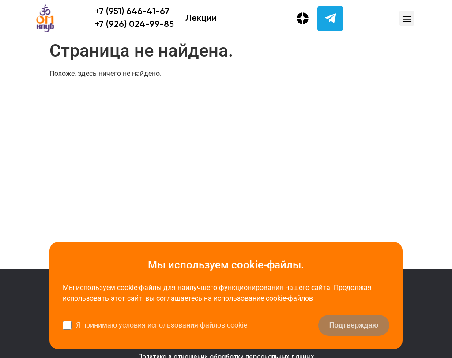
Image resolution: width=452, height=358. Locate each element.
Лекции (200, 18)
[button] (406, 18)
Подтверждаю (353, 325)
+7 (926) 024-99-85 (134, 24)
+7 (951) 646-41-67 (132, 12)
